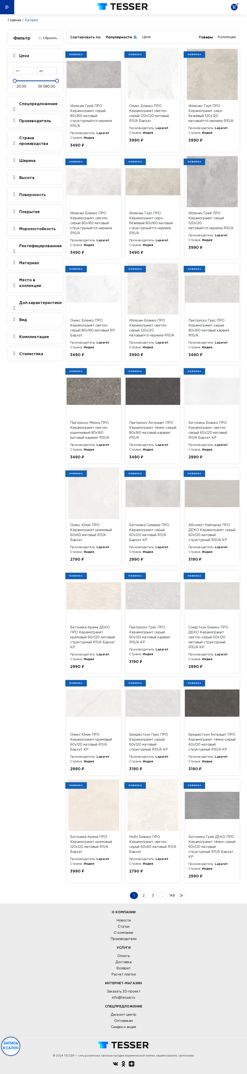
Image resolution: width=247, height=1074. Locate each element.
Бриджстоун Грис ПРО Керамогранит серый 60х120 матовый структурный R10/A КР (148, 742)
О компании (123, 933)
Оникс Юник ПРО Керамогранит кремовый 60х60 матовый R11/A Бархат (91, 532)
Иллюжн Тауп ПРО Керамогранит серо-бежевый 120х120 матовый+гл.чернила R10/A (210, 113)
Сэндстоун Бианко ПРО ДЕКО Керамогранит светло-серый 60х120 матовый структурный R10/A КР (208, 637)
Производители (123, 939)
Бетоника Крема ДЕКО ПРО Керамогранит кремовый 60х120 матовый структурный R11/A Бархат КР (92, 637)
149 (172, 895)
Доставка (123, 962)
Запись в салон (11, 1045)
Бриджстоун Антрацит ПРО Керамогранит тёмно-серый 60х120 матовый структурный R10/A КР (212, 742)
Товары (206, 37)
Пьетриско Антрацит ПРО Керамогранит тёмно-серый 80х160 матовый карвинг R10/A (152, 430)
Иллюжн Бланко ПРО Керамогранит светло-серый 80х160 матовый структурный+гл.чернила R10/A (91, 223)
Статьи (123, 926)
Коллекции (227, 37)
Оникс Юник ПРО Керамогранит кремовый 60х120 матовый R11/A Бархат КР (91, 742)
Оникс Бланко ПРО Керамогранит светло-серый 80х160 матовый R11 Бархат (92, 327)
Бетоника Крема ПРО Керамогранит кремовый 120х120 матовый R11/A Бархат (91, 844)
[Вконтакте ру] (115, 1064)
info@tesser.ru (123, 997)
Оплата (123, 956)
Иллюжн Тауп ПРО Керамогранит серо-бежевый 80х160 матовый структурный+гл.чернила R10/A (151, 223)
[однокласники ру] (123, 1064)
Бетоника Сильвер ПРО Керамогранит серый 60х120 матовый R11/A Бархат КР (149, 532)
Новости (123, 920)
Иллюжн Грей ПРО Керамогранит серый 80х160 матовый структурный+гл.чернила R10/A (91, 116)
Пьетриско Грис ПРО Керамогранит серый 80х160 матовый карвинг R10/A (209, 327)
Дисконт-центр (123, 1014)
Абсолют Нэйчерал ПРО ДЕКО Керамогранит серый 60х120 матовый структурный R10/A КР (211, 532)
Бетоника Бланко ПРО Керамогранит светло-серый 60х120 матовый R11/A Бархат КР (207, 430)
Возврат (123, 968)
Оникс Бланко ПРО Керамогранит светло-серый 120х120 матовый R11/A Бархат (149, 113)
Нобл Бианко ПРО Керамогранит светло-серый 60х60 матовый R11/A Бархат (152, 844)
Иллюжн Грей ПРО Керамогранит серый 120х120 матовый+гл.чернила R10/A (210, 220)
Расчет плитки (123, 974)
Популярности (121, 37)
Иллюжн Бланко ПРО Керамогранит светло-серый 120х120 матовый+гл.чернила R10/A (151, 327)
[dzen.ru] (131, 1064)
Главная (14, 20)
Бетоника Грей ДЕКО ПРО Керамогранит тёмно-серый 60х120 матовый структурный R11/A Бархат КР (212, 847)
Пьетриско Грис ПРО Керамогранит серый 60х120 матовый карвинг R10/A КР (149, 634)
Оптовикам (123, 1021)
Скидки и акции (123, 1027)
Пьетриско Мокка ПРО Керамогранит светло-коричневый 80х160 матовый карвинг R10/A (89, 430)
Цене (146, 37)
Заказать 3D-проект (124, 991)
